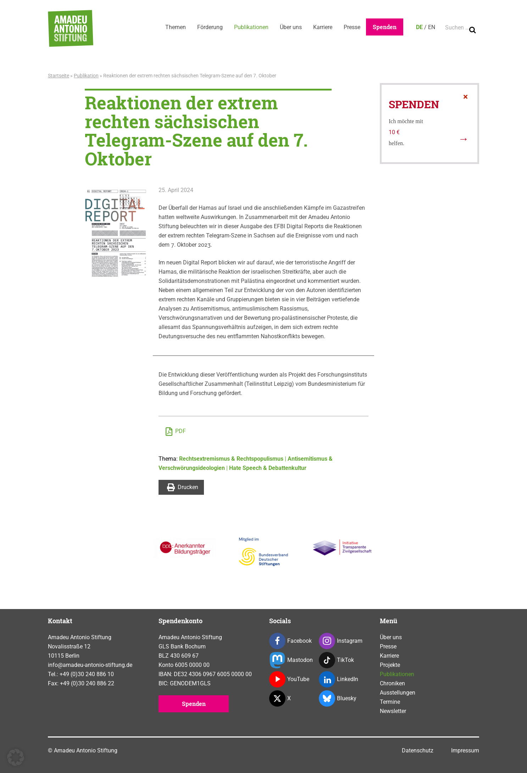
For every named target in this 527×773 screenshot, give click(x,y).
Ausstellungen (397, 692)
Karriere (322, 27)
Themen (175, 27)
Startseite (58, 75)
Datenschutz (417, 750)
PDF (176, 431)
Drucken (182, 487)
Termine (390, 701)
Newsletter (393, 711)
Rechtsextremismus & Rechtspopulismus (231, 458)
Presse (352, 27)
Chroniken (392, 683)
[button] (15, 757)
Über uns (291, 27)
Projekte (390, 665)
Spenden (384, 27)
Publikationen (251, 27)
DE (419, 27)
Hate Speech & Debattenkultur (267, 468)
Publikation (86, 75)
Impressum (465, 750)
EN (431, 27)
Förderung (210, 27)
